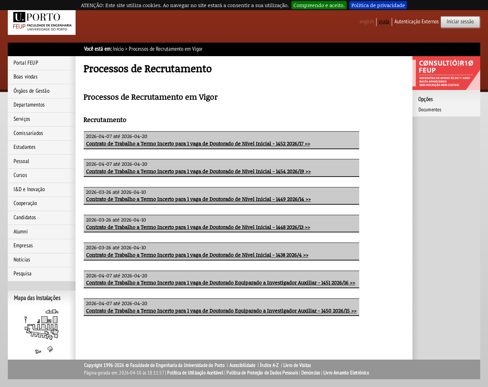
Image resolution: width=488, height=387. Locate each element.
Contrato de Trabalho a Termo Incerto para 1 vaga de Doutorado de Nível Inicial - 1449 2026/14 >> (198, 199)
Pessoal (21, 161)
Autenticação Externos (416, 21)
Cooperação (25, 203)
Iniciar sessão (460, 21)
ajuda (384, 21)
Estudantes (25, 147)
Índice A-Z (269, 365)
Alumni (21, 231)
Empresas (23, 245)
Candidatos (25, 217)
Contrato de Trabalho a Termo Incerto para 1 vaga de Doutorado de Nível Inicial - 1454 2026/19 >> (198, 171)
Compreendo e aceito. (319, 5)
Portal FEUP (26, 63)
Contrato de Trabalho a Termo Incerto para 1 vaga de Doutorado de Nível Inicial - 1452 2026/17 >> (198, 143)
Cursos (20, 175)
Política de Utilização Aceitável (195, 373)
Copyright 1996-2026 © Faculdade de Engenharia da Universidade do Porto (154, 365)
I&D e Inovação (29, 189)
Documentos (430, 110)
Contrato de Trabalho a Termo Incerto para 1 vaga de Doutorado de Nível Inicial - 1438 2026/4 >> (197, 254)
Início (118, 49)
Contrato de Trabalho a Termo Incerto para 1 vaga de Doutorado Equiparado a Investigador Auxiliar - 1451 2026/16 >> (220, 282)
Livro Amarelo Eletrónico (346, 373)
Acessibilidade (242, 365)
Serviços (22, 119)
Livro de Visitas (297, 365)
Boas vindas (26, 76)
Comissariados (28, 133)
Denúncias (310, 373)
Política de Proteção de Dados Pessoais (262, 373)
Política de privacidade (378, 5)
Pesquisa (23, 273)
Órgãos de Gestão (31, 91)
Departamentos (29, 104)
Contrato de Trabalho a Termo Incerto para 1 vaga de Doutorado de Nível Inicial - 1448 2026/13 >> (198, 227)
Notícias (22, 259)
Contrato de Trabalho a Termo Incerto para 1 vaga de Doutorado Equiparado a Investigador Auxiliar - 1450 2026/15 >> (221, 310)
